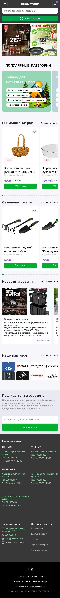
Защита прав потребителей (30, 576)
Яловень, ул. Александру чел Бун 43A (44, 475)
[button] (2, 195)
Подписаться (30, 427)
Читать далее (43, 340)
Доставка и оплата (40, 534)
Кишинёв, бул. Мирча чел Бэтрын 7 (13, 475)
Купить (20, 186)
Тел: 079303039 (9, 457)
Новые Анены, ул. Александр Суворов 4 (15, 497)
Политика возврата (40, 550)
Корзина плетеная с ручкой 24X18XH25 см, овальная (19, 170)
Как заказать (37, 528)
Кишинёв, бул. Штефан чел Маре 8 (14, 452)
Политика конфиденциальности (30, 586)
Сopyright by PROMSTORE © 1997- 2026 (30, 591)
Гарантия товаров (39, 545)
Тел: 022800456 (9, 502)
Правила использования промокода (30, 581)
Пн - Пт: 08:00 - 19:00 (13, 542)
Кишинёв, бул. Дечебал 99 (43, 451)
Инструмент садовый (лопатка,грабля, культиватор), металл (18, 249)
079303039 (9, 535)
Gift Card (35, 539)
